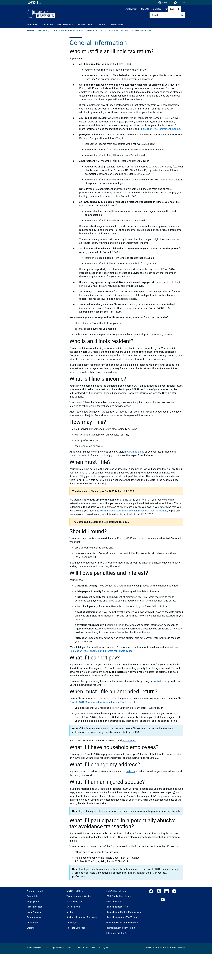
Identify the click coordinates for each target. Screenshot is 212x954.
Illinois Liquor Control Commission (123, 912)
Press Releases (34, 906)
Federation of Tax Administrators (122, 922)
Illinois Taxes (125, 650)
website (158, 681)
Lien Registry (73, 922)
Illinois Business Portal (117, 906)
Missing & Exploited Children (59, 948)
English (172, 9)
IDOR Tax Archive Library (118, 896)
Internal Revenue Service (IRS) (121, 928)
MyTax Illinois (73, 906)
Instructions (129, 740)
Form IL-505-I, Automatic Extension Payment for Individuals (133, 510)
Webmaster (32, 928)
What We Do (33, 922)
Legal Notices (34, 912)
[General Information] (142, 30)
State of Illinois (113, 901)
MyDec (70, 912)
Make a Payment (65, 24)
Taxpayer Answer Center (79, 896)
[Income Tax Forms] (58, 30)
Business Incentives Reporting (82, 917)
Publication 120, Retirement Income (160, 128)
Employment (131, 9)
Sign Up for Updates (151, 9)
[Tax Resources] (125, 24)
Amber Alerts (82, 948)
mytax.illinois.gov (134, 451)
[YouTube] (162, 900)
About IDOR (32, 24)
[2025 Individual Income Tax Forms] (93, 30)
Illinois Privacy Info (100, 948)
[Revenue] (31, 30)
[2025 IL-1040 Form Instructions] (119, 30)
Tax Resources (116, 24)
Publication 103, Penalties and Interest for (93, 650)
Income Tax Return (121, 702)
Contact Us (47, 24)
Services (179, 2)
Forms (102, 24)
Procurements (34, 917)
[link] (151, 891)
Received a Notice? (86, 24)
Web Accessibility (34, 948)
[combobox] (174, 9)
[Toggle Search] (182, 15)
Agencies (164, 2)
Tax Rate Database (76, 928)
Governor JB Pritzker (155, 947)
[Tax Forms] (43, 30)
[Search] (167, 15)
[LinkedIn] (166, 891)
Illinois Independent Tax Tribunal (122, 917)
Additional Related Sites (118, 933)
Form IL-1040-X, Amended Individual (89, 702)
